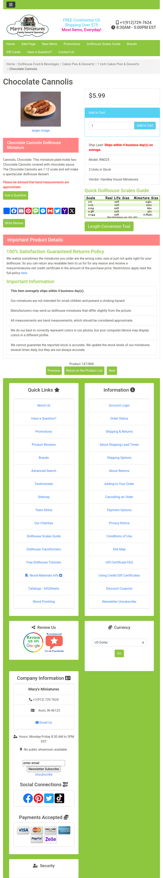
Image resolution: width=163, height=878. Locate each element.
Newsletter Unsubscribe (119, 602)
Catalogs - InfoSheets (43, 588)
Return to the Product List (84, 370)
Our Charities (43, 523)
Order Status (119, 418)
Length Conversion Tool (109, 226)
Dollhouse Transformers (44, 549)
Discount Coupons (119, 588)
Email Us (43, 722)
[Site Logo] (29, 25)
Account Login (119, 405)
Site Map (119, 549)
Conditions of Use (119, 536)
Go (119, 653)
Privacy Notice (119, 523)
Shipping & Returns (119, 431)
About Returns (119, 471)
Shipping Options (119, 458)
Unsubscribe (43, 774)
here (24, 273)
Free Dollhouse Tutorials (44, 562)
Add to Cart (145, 125)
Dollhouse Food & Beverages (38, 64)
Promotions (72, 44)
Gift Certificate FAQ (119, 562)
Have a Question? (39, 52)
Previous (54, 370)
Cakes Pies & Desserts (78, 64)
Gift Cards (13, 52)
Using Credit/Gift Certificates (119, 575)
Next (112, 370)
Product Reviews (44, 445)
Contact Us (66, 52)
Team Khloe (43, 510)
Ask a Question (15, 195)
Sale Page (28, 44)
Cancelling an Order (119, 497)
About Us (43, 405)
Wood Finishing (44, 602)
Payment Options (119, 510)
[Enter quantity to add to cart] (112, 125)
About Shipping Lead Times (119, 445)
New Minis (49, 44)
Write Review (14, 223)
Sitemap (44, 497)
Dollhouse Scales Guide (103, 44)
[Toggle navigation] (10, 5)
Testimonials (44, 484)
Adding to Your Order (119, 484)
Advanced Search (43, 471)
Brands (132, 44)
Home (10, 44)
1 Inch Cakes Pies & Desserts (118, 64)
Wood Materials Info (43, 575)
